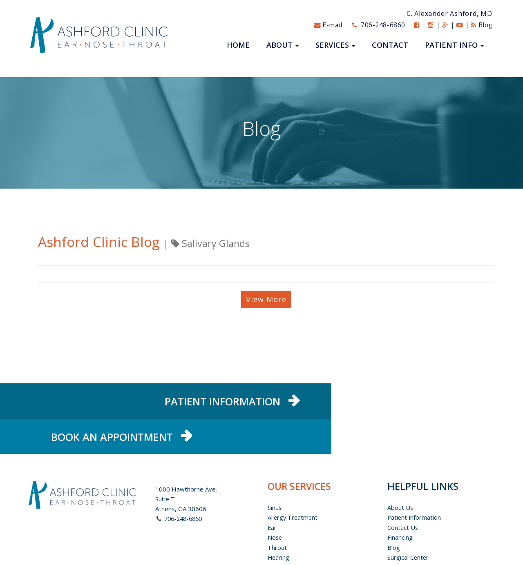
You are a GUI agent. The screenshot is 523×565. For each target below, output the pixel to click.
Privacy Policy (406, 544)
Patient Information (414, 485)
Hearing (279, 525)
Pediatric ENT (287, 534)
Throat (277, 515)
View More (266, 299)
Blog (480, 24)
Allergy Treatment (293, 485)
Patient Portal (407, 534)
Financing (400, 505)
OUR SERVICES (300, 454)
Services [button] (335, 45)
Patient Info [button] (454, 45)
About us (400, 476)
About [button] (282, 45)
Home (238, 45)
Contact (390, 45)
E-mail (322, 24)
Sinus (275, 476)
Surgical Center (408, 525)
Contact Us (402, 495)
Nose (275, 505)
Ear (272, 495)
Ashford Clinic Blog (103, 241)
